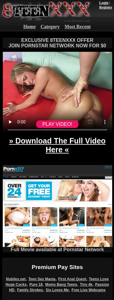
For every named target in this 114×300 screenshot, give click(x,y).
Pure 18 (35, 284)
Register (105, 7)
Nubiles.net (16, 279)
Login (103, 3)
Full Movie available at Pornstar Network (57, 247)
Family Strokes (30, 290)
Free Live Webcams (88, 290)
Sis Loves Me (57, 290)
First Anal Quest (72, 279)
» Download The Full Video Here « (57, 145)
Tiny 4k (86, 284)
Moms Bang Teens (61, 284)
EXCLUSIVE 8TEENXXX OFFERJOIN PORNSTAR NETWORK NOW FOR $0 (57, 43)
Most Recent (78, 26)
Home (29, 26)
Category (50, 26)
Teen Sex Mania (41, 279)
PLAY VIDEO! (57, 124)
